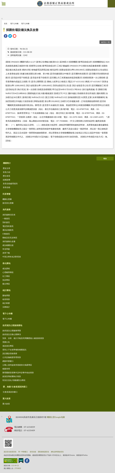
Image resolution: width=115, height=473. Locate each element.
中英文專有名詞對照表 (11, 257)
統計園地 (6, 290)
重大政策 (6, 398)
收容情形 (6, 299)
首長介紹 (6, 172)
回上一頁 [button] (106, 42)
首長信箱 (6, 187)
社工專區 (6, 276)
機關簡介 (7, 163)
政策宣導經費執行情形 (11, 376)
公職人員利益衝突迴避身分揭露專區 (17, 365)
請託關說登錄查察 (9, 353)
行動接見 (6, 234)
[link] (5, 36)
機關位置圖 (7, 199)
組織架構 (6, 180)
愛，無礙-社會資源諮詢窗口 (15, 386)
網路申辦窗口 (8, 361)
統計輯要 (6, 303)
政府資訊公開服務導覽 (11, 330)
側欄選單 (4, 4)
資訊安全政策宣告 (10, 452)
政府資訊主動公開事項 (11, 334)
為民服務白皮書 (8, 241)
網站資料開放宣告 (57, 452)
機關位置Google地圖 (56, 417)
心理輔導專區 (8, 272)
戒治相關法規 (8, 245)
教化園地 (6, 263)
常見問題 (6, 249)
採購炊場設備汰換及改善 (22, 30)
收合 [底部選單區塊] (105, 158)
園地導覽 (6, 295)
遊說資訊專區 (8, 346)
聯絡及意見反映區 (9, 237)
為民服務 (6, 209)
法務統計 (6, 307)
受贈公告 (6, 342)
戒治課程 (6, 268)
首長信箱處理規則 (10, 183)
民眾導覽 (6, 194)
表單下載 (6, 253)
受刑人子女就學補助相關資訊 (14, 350)
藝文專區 (6, 284)
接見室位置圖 (8, 203)
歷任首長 (6, 176)
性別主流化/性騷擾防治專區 (13, 380)
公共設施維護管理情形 (11, 357)
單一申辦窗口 (23, 452)
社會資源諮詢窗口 (10, 392)
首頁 (5, 24)
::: (2, 2)
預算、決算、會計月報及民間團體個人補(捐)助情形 (23, 338)
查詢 (111, 3)
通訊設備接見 (8, 230)
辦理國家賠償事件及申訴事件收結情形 (18, 372)
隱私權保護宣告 (43, 452)
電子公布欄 (14, 24)
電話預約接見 (8, 226)
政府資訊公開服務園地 (12, 325)
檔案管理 (6, 369)
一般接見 (6, 218)
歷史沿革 (6, 168)
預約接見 (6, 222)
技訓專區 (6, 280)
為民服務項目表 (8, 215)
